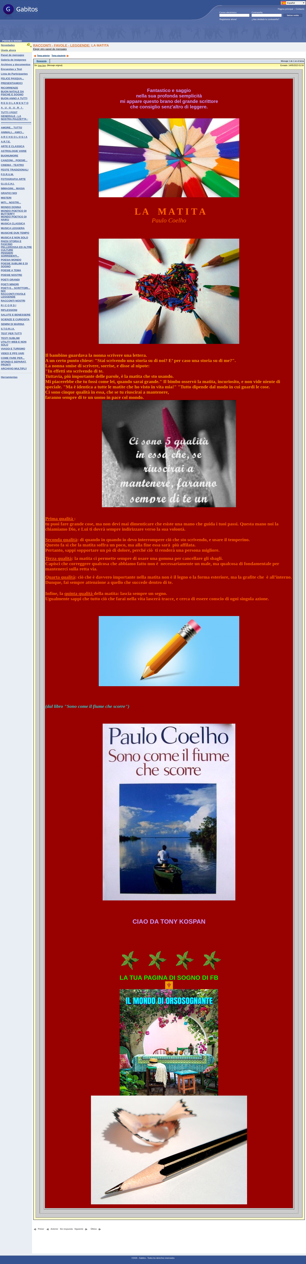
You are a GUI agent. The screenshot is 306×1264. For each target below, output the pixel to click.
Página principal (285, 9)
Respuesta (41, 61)
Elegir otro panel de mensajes (50, 49)
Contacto (300, 9)
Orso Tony (42, 65)
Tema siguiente (60, 56)
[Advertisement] (73, 31)
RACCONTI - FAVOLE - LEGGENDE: (61, 45)
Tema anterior (42, 56)
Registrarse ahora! (228, 19)
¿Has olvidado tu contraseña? (265, 19)
